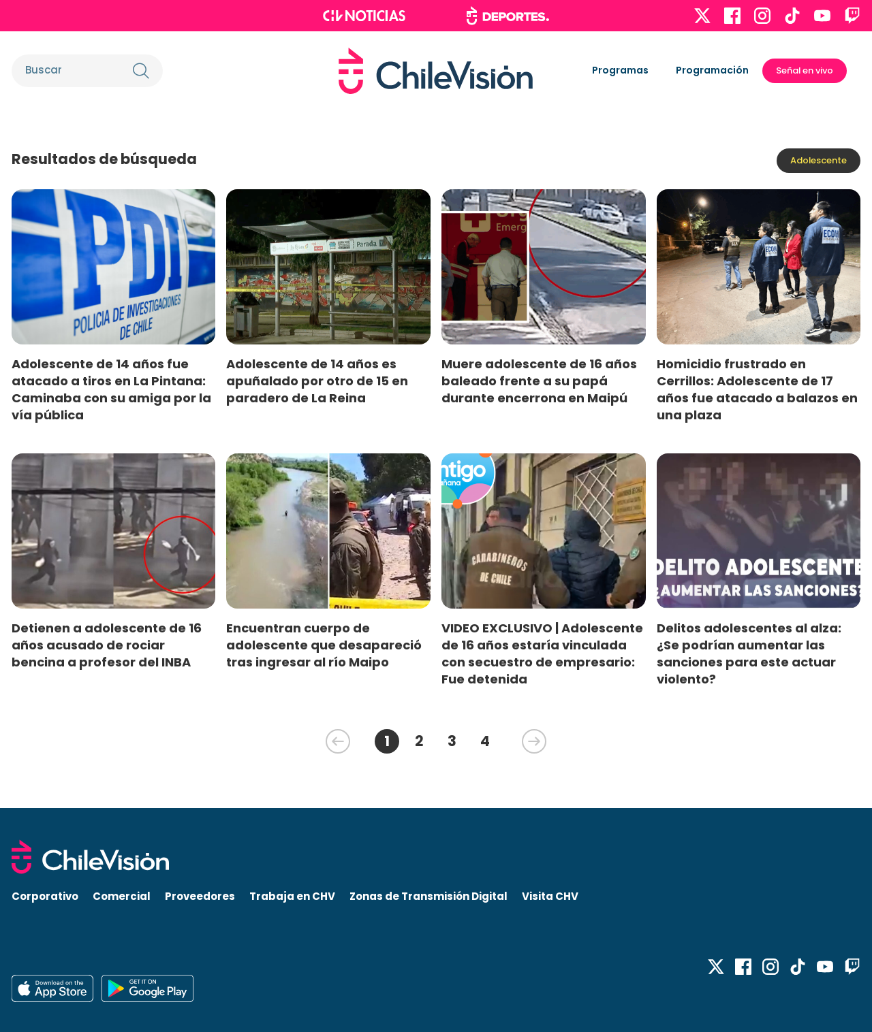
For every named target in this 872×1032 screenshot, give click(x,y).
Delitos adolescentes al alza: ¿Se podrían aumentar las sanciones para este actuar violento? (749, 653)
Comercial (122, 896)
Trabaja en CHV (292, 896)
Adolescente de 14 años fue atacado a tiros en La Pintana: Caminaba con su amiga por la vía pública (111, 389)
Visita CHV (550, 896)
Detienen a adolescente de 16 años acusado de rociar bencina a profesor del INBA (107, 645)
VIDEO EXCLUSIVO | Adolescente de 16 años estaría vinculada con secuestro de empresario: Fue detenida (542, 653)
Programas (620, 70)
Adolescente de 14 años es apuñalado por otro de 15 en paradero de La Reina (317, 380)
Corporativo (45, 896)
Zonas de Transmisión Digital (428, 896)
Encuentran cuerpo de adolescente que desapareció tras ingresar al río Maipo (324, 645)
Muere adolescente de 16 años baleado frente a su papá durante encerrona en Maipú (539, 380)
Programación (712, 70)
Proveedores (200, 896)
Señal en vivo (804, 70)
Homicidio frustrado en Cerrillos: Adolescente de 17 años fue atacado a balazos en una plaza (757, 389)
